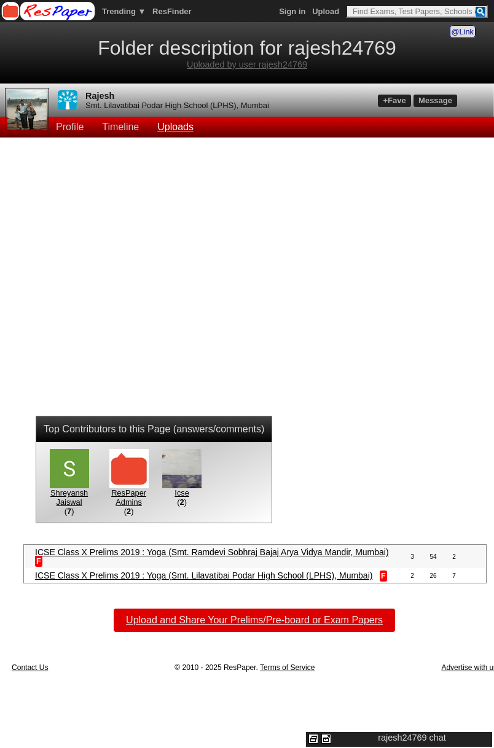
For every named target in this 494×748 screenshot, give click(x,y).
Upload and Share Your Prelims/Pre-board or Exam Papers (254, 620)
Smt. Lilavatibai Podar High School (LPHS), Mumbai (177, 105)
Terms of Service (287, 667)
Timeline (120, 127)
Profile (70, 127)
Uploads (175, 127)
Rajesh (99, 96)
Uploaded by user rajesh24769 (247, 64)
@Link (463, 31)
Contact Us (30, 667)
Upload (325, 11)
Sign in (292, 11)
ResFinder (172, 11)
